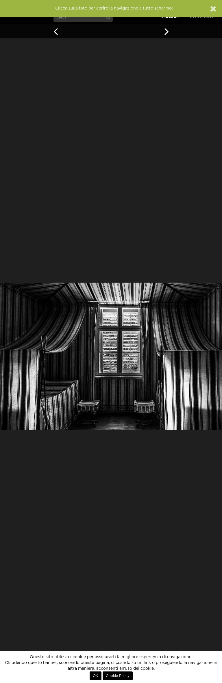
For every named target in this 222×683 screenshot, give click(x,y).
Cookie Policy (118, 676)
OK (95, 676)
